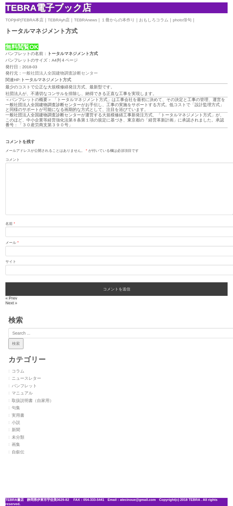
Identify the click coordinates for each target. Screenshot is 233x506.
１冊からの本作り (118, 20)
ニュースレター (26, 378)
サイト (10, 261)
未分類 (18, 437)
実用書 (18, 415)
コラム (18, 371)
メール (12, 243)
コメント (12, 160)
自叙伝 (18, 452)
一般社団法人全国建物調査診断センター (60, 73)
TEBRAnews (85, 20)
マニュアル (22, 393)
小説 (16, 422)
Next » (11, 303)
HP (17, 20)
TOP (9, 20)
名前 (10, 224)
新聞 (16, 430)
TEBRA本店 (33, 20)
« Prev (11, 298)
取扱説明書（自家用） (33, 400)
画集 (16, 444)
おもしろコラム (153, 20)
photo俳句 (182, 20)
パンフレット (24, 386)
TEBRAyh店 (59, 20)
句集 (16, 408)
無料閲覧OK (21, 47)
